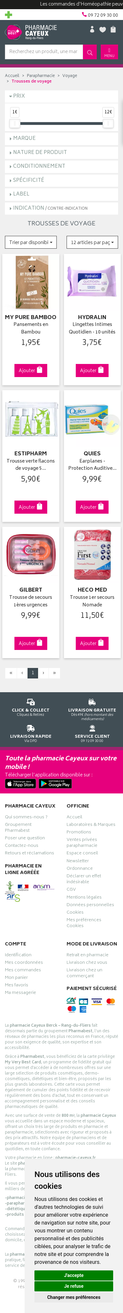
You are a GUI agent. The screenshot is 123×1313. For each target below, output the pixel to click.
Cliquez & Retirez (31, 706)
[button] (31, 242)
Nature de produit (40, 152)
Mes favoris (16, 986)
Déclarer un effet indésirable (84, 880)
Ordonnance (80, 869)
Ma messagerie (20, 993)
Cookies (75, 913)
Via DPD (31, 733)
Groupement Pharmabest (18, 828)
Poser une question (25, 839)
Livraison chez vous (87, 963)
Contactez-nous (21, 846)
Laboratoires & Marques (91, 825)
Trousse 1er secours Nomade (92, 601)
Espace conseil (82, 854)
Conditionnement (39, 166)
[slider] (14, 123)
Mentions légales (84, 898)
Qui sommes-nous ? (26, 818)
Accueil (12, 76)
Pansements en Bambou (30, 328)
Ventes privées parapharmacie (82, 843)
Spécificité (28, 180)
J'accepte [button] (74, 1275)
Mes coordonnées (24, 963)
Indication (50, 208)
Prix (19, 96)
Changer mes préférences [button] (73, 1297)
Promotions (79, 833)
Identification (18, 956)
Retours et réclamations (29, 854)
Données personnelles (90, 906)
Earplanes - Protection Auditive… (92, 465)
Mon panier (16, 978)
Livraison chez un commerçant (84, 974)
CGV (71, 890)
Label (21, 194)
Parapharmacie (41, 76)
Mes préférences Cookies (84, 924)
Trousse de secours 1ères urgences (30, 601)
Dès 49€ (92, 708)
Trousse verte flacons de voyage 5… (31, 465)
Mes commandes (23, 971)
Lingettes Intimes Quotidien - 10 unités (92, 328)
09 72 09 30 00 (92, 733)
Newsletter (78, 862)
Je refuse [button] (73, 1286)
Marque (24, 138)
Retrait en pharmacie (88, 956)
